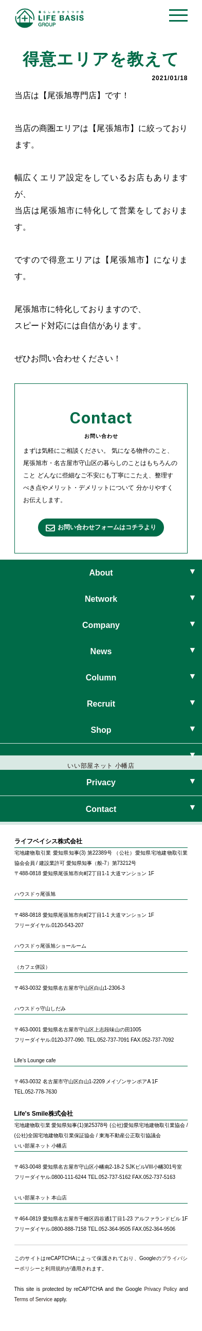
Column (101, 677)
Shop (101, 730)
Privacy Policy (160, 1289)
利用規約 (55, 1268)
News (101, 651)
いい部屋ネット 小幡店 (100, 768)
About (101, 572)
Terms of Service (33, 1299)
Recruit (101, 703)
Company (101, 625)
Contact (101, 809)
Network (101, 599)
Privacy (101, 782)
